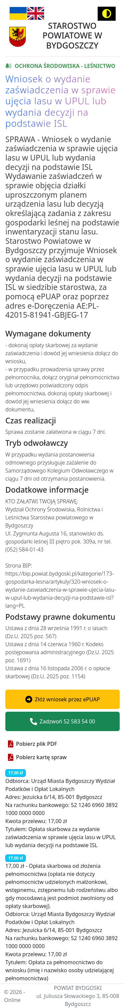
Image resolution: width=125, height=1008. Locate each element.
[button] (62, 699)
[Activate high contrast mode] (107, 14)
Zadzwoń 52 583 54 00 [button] (62, 721)
